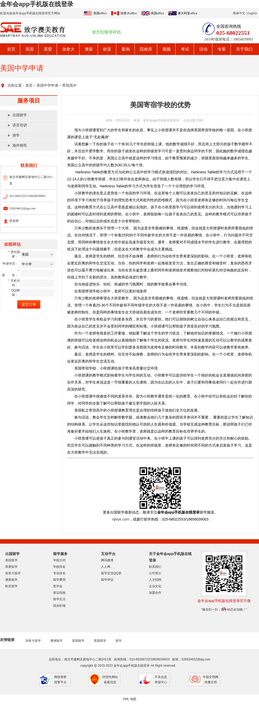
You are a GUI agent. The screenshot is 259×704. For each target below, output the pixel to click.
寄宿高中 (69, 85)
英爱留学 (11, 567)
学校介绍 (59, 560)
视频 (166, 49)
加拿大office (128, 13)
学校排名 (59, 567)
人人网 (105, 567)
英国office (157, 13)
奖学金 (57, 586)
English (252, 13)
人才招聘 (155, 580)
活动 (203, 49)
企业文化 (155, 586)
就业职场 (59, 605)
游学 (16, 135)
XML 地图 (129, 699)
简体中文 (239, 13)
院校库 (146, 49)
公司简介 (155, 573)
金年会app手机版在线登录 (36, 4)
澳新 (89, 49)
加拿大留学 (13, 573)
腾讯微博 (107, 560)
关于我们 (244, 49)
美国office (100, 13)
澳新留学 (11, 580)
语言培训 (19, 125)
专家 (222, 49)
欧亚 (107, 49)
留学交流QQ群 (111, 573)
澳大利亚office (187, 13)
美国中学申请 (47, 85)
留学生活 (59, 599)
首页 (11, 49)
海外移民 (19, 145)
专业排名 (59, 573)
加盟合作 (155, 592)
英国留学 (78, 641)
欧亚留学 (11, 586)
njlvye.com (120, 519)
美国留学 (11, 560)
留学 (119, 641)
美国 (29, 49)
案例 (125, 49)
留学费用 (59, 580)
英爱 (48, 49)
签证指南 (59, 592)
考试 (185, 49)
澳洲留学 (56, 641)
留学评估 (107, 580)
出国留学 (19, 115)
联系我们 (155, 567)
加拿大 (68, 49)
